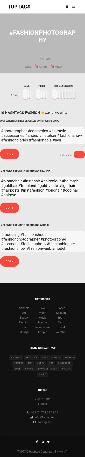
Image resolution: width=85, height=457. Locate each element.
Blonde (55, 121)
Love (43, 308)
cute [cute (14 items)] (45, 358)
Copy (9, 154)
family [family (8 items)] (56, 358)
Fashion (24, 322)
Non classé (42, 327)
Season (61, 313)
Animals (24, 308)
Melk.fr (63, 451)
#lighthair (67, 185)
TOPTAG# (19, 7)
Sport (60, 317)
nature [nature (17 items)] (29, 369)
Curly (47, 121)
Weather (61, 332)
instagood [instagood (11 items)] (64, 363)
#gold (42, 185)
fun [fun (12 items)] (30, 363)
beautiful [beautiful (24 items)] (32, 358)
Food (24, 327)
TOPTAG (22, 451)
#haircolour (51, 181)
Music (43, 317)
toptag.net (42, 422)
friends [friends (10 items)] (18, 363)
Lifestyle (24, 332)
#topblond (27, 185)
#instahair (31, 181)
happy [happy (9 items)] (40, 363)
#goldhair (9, 185)
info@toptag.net (43, 417)
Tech (61, 322)
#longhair (53, 190)
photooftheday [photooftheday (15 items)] (47, 369)
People (42, 332)
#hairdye (8, 195)
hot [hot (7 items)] (51, 363)
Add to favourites (56, 113)
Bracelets (30, 121)
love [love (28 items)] (18, 369)
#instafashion (32, 190)
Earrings (19, 121)
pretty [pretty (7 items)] (66, 369)
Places (61, 308)
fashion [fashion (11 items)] (69, 358)
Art (24, 313)
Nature (42, 322)
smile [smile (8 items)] (42, 374)
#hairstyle (70, 181)
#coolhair (71, 190)
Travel (61, 327)
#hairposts (10, 190)
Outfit (40, 121)
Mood (42, 313)
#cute (53, 185)
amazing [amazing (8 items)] (16, 358)
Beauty (24, 317)
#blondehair (11, 181)
